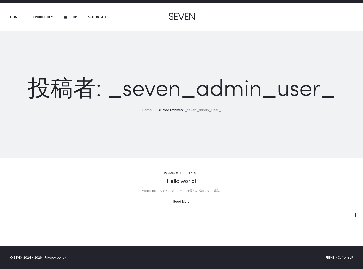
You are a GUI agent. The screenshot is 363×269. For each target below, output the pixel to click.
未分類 (192, 173)
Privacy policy (55, 257)
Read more (181, 201)
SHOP (70, 17)
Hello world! (181, 181)
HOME (14, 17)
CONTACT (98, 17)
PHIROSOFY (42, 17)
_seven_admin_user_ (202, 110)
